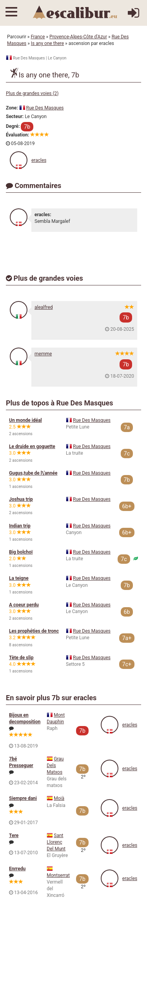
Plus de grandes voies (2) (32, 93)
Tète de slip (21, 657)
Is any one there (47, 43)
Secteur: (15, 116)
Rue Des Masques (45, 108)
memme (43, 354)
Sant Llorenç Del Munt (56, 842)
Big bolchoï (21, 552)
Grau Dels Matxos (55, 765)
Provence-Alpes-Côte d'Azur (78, 36)
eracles (38, 160)
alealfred (43, 307)
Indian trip (20, 526)
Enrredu (17, 868)
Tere (13, 835)
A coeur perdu (24, 605)
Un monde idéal (25, 420)
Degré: (13, 126)
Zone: (12, 108)
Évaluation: (17, 135)
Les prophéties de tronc (34, 631)
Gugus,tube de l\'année (33, 473)
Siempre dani (23, 798)
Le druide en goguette (32, 446)
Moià (59, 798)
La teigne (19, 578)
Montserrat (58, 875)
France (38, 36)
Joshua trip (21, 499)
